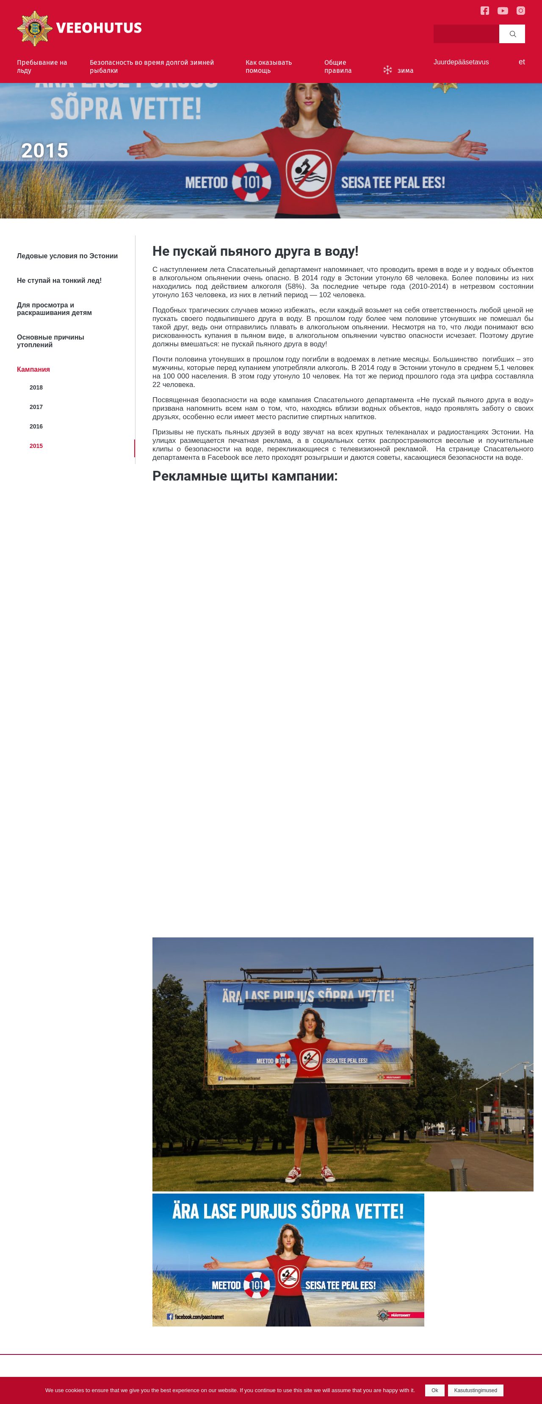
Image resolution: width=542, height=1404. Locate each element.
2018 (36, 387)
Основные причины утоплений (50, 341)
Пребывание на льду (42, 66)
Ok (434, 1390)
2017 (36, 407)
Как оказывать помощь (269, 66)
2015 (36, 445)
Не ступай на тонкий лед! (59, 280)
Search (513, 34)
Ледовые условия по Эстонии (67, 256)
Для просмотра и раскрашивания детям (54, 308)
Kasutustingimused (475, 1390)
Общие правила (338, 66)
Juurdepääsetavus (461, 62)
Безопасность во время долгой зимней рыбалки (152, 66)
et (522, 62)
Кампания (33, 369)
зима (406, 70)
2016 (36, 426)
